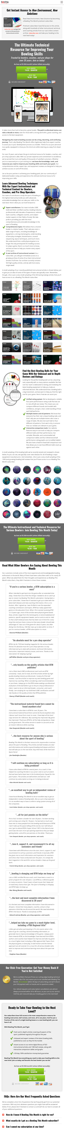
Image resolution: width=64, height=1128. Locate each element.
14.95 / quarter (20, 69)
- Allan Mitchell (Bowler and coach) (21, 768)
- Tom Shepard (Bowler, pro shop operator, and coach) (28, 822)
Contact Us (12, 1119)
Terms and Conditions (47, 1119)
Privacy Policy (27, 1119)
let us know (23, 967)
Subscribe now (9, 29)
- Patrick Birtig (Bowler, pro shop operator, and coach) (28, 851)
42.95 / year (44, 69)
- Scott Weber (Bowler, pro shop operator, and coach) (28, 792)
